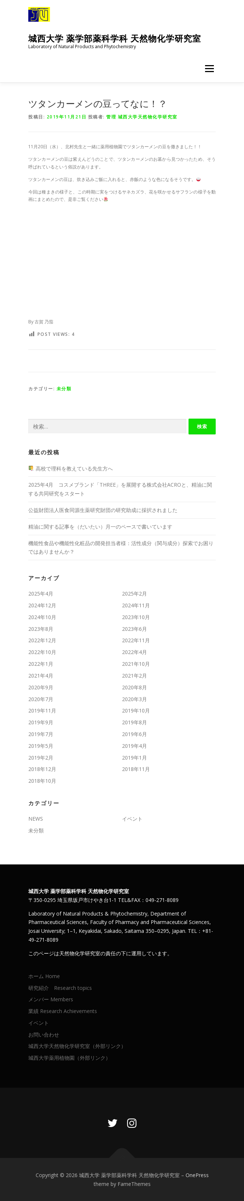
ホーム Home (44, 976)
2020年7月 (40, 699)
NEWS (35, 818)
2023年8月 (40, 628)
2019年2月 (40, 757)
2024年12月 (42, 605)
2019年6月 (134, 734)
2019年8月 (134, 722)
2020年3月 (134, 699)
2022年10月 (42, 652)
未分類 (64, 388)
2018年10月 (42, 780)
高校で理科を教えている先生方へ (71, 468)
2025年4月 (40, 593)
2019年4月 (134, 745)
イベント (132, 818)
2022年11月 (136, 640)
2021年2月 (134, 675)
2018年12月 (42, 768)
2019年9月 (40, 722)
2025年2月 (134, 593)
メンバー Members (50, 999)
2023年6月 (134, 628)
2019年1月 (134, 757)
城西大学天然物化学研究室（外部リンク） (77, 1045)
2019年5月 (40, 745)
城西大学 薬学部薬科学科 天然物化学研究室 (114, 38)
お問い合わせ (43, 1034)
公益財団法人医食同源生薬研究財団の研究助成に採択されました (102, 510)
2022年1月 (40, 663)
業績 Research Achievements (63, 1011)
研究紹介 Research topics (60, 987)
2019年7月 (40, 734)
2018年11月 (136, 768)
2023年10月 (136, 617)
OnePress (197, 1175)
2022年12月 (42, 640)
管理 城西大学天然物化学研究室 (141, 117)
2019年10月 (136, 710)
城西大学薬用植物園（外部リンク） (69, 1057)
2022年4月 (134, 652)
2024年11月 (136, 605)
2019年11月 (42, 710)
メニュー (209, 68)
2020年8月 (134, 687)
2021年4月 (40, 675)
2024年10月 (42, 617)
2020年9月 (40, 687)
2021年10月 (136, 663)
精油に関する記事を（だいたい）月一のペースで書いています (102, 526)
